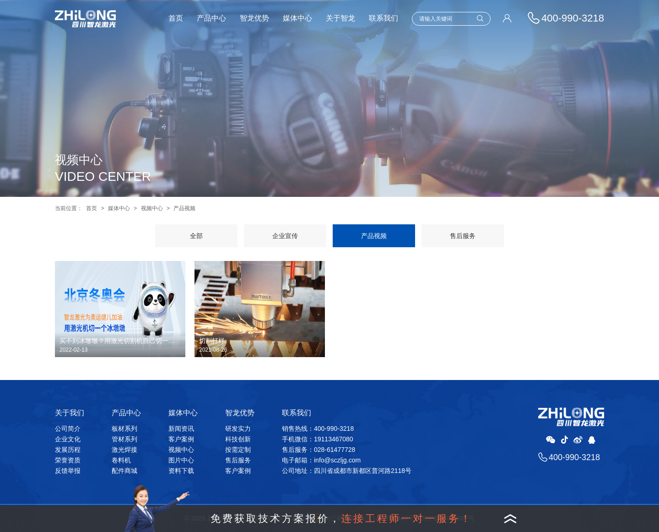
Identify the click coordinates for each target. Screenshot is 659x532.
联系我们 (383, 18)
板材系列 (124, 428)
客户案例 (181, 439)
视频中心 (152, 208)
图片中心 (181, 460)
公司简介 (68, 428)
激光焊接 (124, 449)
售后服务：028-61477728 (318, 449)
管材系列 (124, 439)
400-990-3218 (574, 457)
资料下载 (181, 470)
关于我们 (69, 413)
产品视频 (184, 208)
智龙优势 (254, 18)
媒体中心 (297, 18)
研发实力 (238, 428)
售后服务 (462, 235)
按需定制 (238, 449)
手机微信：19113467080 (317, 439)
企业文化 (68, 439)
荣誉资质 (68, 460)
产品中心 (211, 18)
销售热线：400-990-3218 (318, 428)
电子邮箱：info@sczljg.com (321, 460)
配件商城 (124, 470)
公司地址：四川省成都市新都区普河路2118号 (346, 470)
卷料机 (121, 460)
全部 (196, 235)
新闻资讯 (181, 428)
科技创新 (238, 439)
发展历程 (68, 449)
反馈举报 (68, 470)
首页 (175, 18)
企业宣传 (285, 235)
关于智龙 (340, 18)
